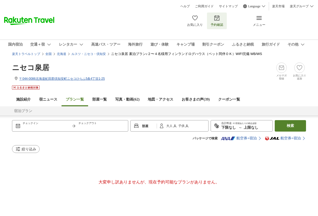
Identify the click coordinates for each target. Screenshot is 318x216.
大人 (169, 126)
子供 (181, 126)
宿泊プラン (23, 111)
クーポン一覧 (229, 99)
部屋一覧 (99, 99)
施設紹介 (23, 99)
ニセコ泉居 (30, 68)
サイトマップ (228, 6)
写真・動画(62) (127, 99)
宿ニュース (48, 99)
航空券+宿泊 (239, 138)
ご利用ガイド (204, 6)
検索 (290, 126)
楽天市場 (278, 6)
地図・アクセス (160, 99)
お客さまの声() (196, 99)
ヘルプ (185, 6)
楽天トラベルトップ (26, 54)
